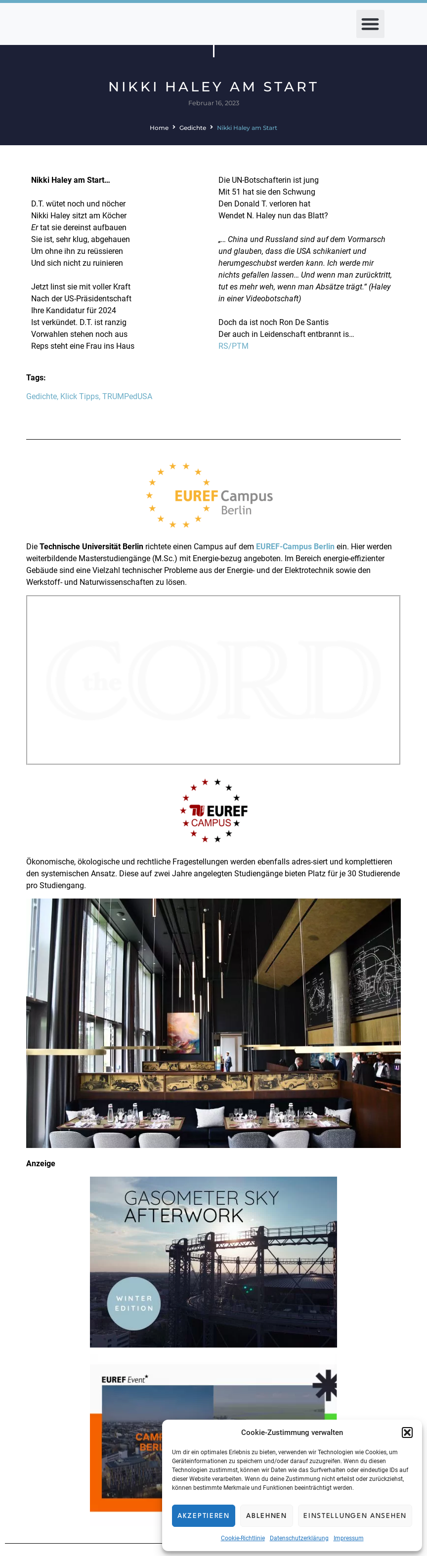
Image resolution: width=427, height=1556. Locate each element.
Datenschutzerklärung (299, 1538)
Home (159, 127)
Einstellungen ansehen (355, 1516)
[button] (407, 1432)
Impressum (349, 1538)
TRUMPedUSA (127, 396)
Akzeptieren (203, 1516)
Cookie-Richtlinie (243, 1538)
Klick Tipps (79, 396)
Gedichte (192, 127)
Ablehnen (266, 1516)
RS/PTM (233, 346)
